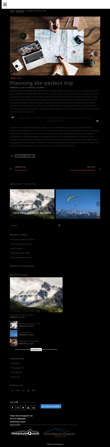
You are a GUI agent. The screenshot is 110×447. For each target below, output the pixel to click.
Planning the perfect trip (21, 244)
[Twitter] (17, 390)
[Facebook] (12, 390)
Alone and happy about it (21, 257)
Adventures (15, 363)
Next (98, 204)
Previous (12, 204)
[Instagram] (23, 390)
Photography (16, 372)
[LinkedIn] (33, 407)
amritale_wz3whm (36, 88)
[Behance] (33, 390)
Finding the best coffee (20, 253)
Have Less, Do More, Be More (23, 239)
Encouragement (17, 367)
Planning (19, 156)
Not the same (16, 248)
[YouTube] (28, 390)
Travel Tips (15, 78)
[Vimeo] (23, 407)
